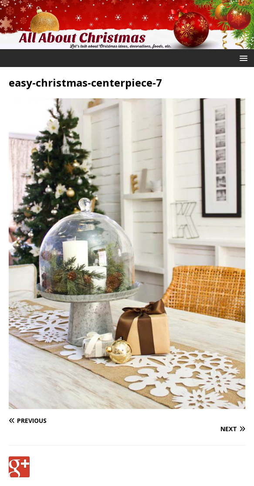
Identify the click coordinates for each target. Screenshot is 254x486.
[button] (242, 57)
